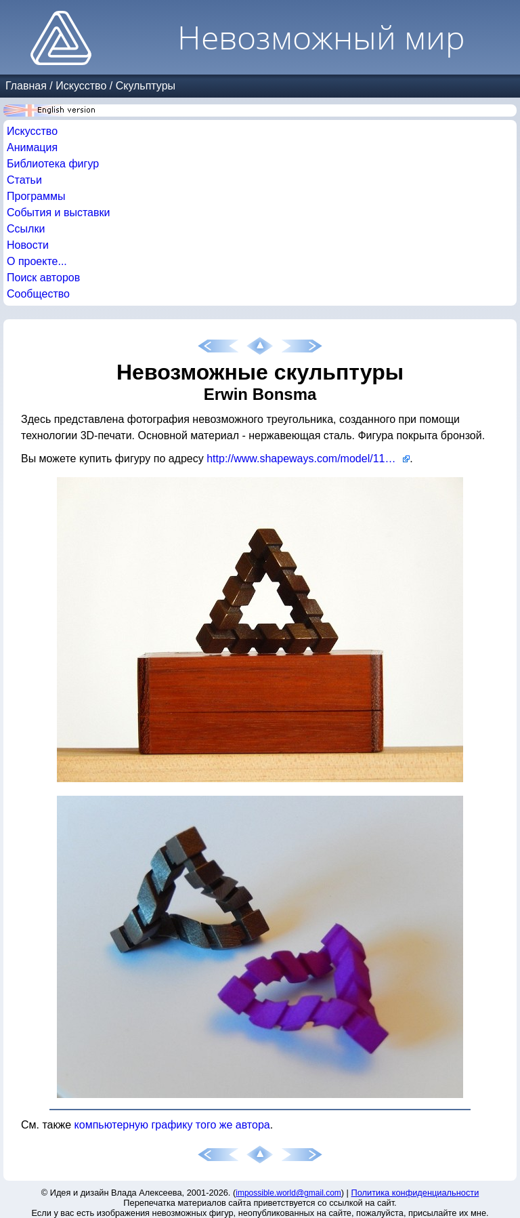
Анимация (32, 147)
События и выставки (58, 212)
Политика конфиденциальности (415, 1192)
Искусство (81, 86)
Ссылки (26, 229)
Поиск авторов (43, 277)
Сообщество (38, 294)
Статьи (24, 180)
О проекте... (37, 261)
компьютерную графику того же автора (172, 1125)
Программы (36, 196)
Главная (26, 86)
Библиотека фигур (53, 163)
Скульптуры (145, 86)
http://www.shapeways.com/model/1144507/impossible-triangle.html (308, 458)
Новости (28, 245)
